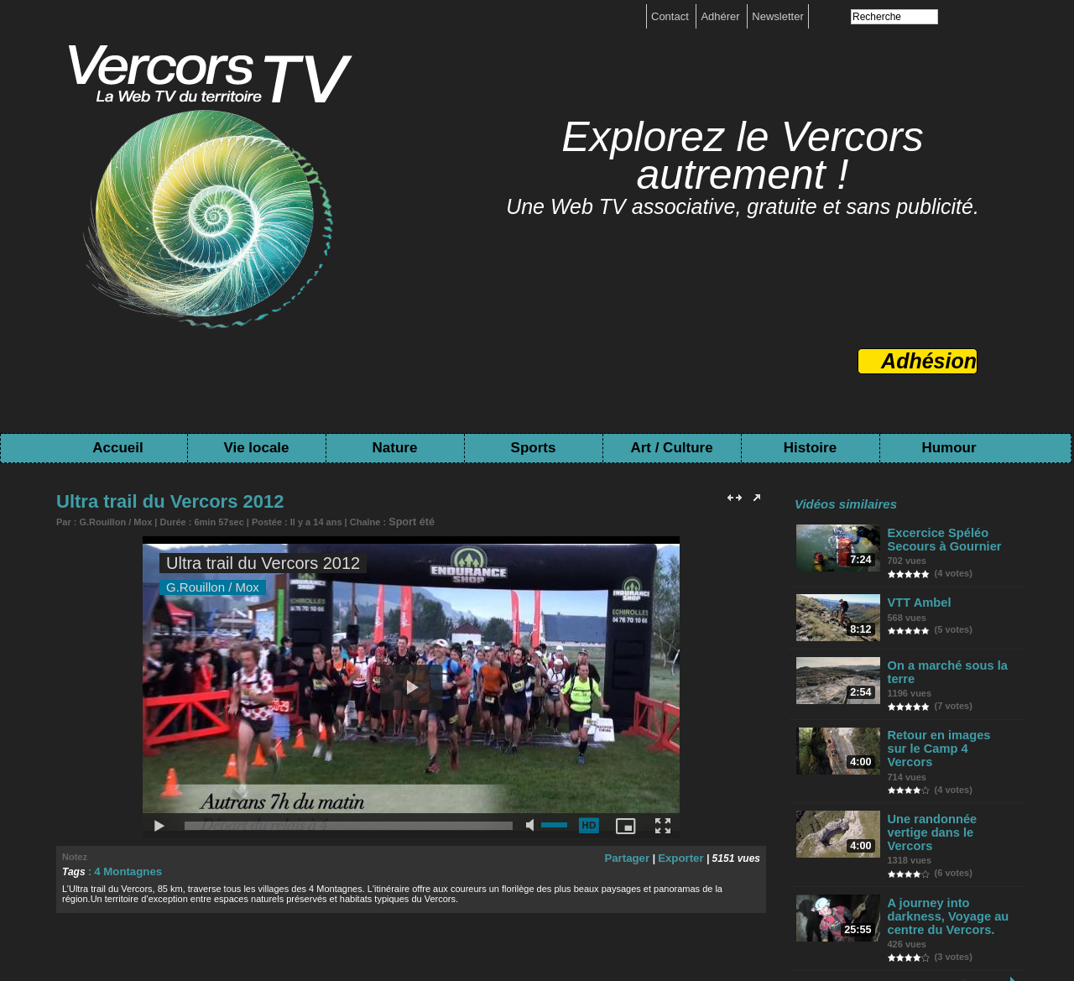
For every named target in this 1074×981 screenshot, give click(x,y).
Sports (533, 448)
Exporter (682, 856)
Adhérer (722, 16)
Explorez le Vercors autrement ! (742, 155)
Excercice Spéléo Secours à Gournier (942, 538)
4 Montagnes (124, 869)
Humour (948, 448)
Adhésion (929, 361)
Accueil (117, 448)
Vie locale (256, 448)
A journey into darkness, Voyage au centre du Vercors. (944, 885)
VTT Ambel (919, 600)
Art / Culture (671, 448)
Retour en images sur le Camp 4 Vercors (952, 741)
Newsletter (777, 16)
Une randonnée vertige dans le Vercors (950, 809)
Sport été (408, 521)
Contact (671, 16)
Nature (395, 448)
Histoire (810, 448)
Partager (633, 856)
